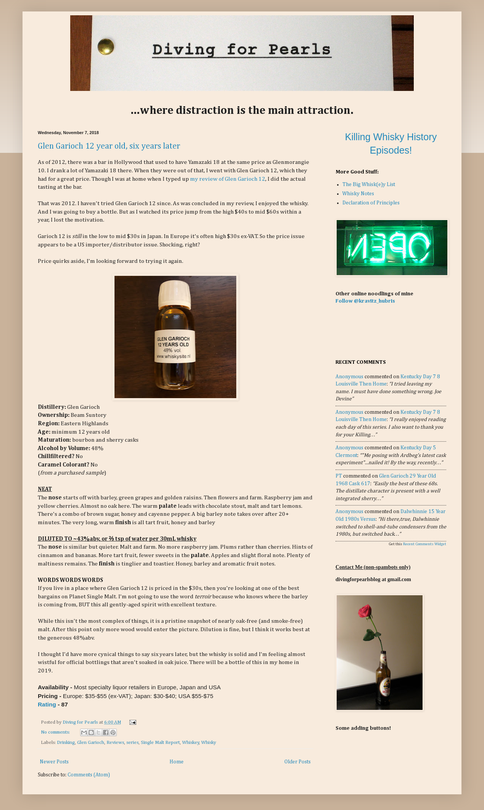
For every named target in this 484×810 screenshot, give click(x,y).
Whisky (208, 742)
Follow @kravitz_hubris (365, 301)
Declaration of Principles (371, 203)
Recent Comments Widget (424, 544)
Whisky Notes (358, 193)
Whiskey (190, 742)
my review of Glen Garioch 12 (227, 179)
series (132, 742)
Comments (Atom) (89, 775)
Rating (47, 704)
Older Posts (297, 762)
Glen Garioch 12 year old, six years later (109, 146)
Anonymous (349, 376)
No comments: (56, 732)
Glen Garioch (90, 742)
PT (339, 476)
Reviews (115, 742)
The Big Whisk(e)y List (368, 184)
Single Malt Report (160, 742)
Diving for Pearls (81, 722)
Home (176, 762)
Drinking (66, 742)
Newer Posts (54, 762)
